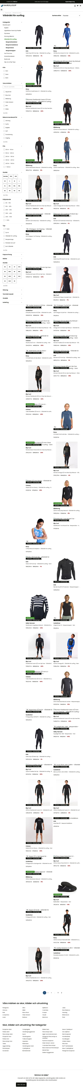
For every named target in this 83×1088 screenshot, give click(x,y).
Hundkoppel (65, 1035)
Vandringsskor (26, 1033)
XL (5, 189)
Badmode (7, 62)
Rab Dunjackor (66, 1031)
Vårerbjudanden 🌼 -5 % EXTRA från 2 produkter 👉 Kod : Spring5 (41, 13)
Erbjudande (12, 203)
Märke (12, 262)
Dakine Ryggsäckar (48, 1049)
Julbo (63, 1004)
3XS (11, 179)
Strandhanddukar (9, 59)
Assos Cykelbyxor (67, 1026)
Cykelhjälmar (26, 1045)
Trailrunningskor (27, 1035)
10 (58, 989)
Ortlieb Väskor (66, 1038)
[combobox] (13, 90)
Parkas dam (6, 1028)
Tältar (4, 1040)
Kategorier (12, 25)
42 (5, 284)
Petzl (63, 1014)
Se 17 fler (5, 198)
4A (9, 194)
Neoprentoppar (11, 54)
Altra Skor (65, 1040)
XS (5, 184)
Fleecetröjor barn (47, 1028)
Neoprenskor (10, 51)
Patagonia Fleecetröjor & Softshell (49, 1034)
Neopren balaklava (12, 48)
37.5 (19, 270)
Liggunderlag (6, 1042)
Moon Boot (25, 1009)
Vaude (44, 1011)
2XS (16, 179)
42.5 (10, 284)
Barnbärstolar (26, 1047)
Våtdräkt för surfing (10, 42)
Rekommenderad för (12, 120)
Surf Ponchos (8, 56)
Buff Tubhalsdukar (67, 1042)
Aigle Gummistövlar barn (49, 1031)
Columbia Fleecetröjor (48, 1042)
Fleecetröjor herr (7, 1038)
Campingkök (26, 1026)
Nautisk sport (8, 16)
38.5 (10, 275)
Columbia (45, 1007)
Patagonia (6, 1004)
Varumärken (12, 86)
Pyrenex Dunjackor (47, 1037)
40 (5, 279)
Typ (12, 229)
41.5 (19, 279)
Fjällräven (45, 1004)
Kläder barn (45, 1026)
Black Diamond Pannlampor (50, 1044)
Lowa (4, 1014)
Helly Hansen (26, 1011)
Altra (23, 1004)
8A (19, 194)
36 (9, 270)
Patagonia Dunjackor (68, 1047)
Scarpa (44, 1009)
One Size (5, 179)
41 (14, 279)
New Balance (66, 1007)
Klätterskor (25, 1040)
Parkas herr (6, 1035)
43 (14, 284)
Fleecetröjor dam (8, 1031)
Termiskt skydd (12, 297)
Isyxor (24, 1031)
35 (5, 270)
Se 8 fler (5, 289)
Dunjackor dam (7, 1026)
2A (5, 194)
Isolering (12, 305)
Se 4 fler (5, 116)
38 (5, 275)
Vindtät (12, 301)
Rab (4, 1009)
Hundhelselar (66, 1033)
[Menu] (1, 9)
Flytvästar (7, 36)
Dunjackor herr (7, 1033)
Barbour (24, 1014)
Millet (23, 1007)
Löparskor (25, 1038)
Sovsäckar (6, 1047)
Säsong (12, 293)
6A (14, 194)
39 (14, 275)
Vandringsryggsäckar (28, 1028)
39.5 (19, 275)
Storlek (12, 175)
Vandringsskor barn (28, 1042)
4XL (19, 189)
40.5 (10, 279)
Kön (12, 71)
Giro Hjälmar (66, 1028)
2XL (10, 189)
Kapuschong (12, 258)
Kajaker (6, 31)
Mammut (45, 1014)
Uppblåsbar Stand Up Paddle (12, 34)
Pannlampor (6, 1045)
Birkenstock (65, 1011)
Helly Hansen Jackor (48, 1039)
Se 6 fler (5, 145)
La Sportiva (6, 1011)
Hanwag (64, 1009)
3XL (14, 189)
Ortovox (5, 1007)
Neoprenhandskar (11, 45)
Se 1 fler (5, 253)
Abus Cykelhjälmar (67, 1045)
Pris (12, 149)
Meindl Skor (45, 1047)
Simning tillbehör (9, 39)
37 (14, 270)
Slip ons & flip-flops (9, 65)
